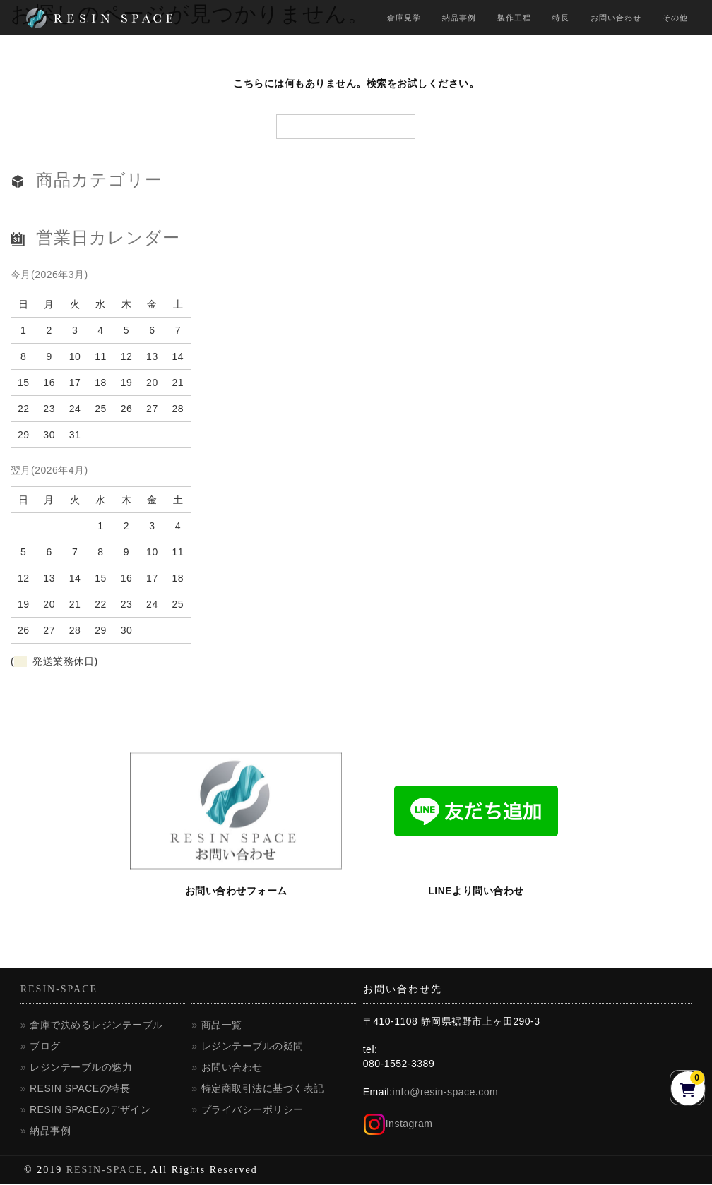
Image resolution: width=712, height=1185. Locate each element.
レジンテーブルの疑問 (252, 1046)
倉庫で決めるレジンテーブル (96, 1025)
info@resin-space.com (446, 1092)
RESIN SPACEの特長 (80, 1089)
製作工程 (514, 17)
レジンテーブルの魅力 (81, 1067)
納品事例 (459, 17)
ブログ (45, 1046)
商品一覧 (221, 1025)
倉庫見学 (404, 17)
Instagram (398, 1124)
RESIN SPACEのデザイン (90, 1110)
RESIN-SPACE (58, 990)
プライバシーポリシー (252, 1110)
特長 (560, 17)
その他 (675, 17)
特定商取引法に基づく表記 (262, 1089)
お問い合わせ (616, 17)
